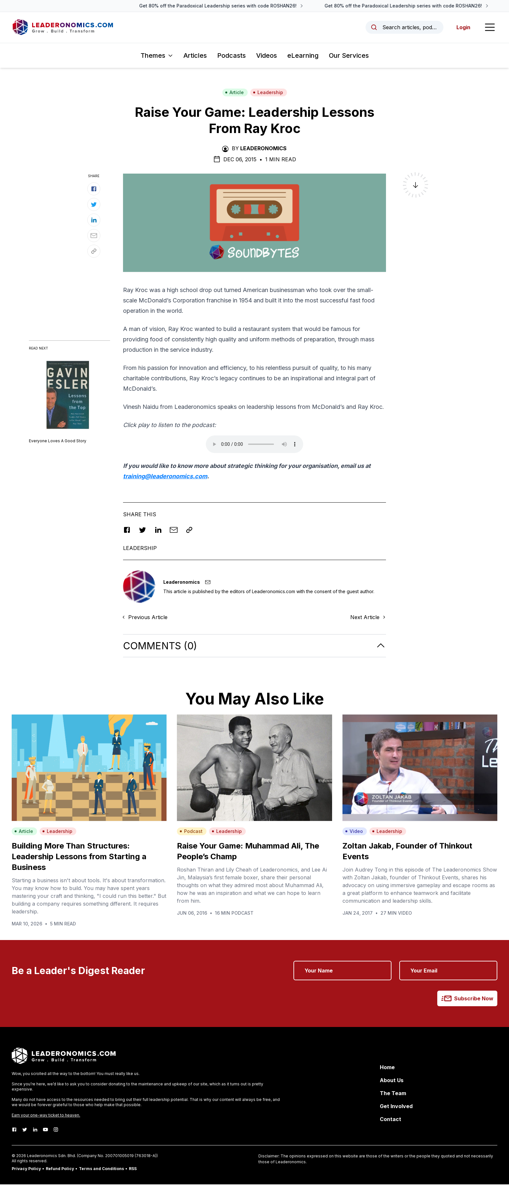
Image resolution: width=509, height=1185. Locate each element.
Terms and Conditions (101, 1169)
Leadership (268, 92)
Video (354, 832)
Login (463, 27)
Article (234, 92)
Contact (390, 1120)
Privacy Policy (26, 1169)
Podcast (191, 832)
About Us (391, 1081)
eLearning (302, 56)
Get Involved (396, 1107)
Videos (266, 56)
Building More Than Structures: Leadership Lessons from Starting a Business (79, 857)
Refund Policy (60, 1169)
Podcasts (231, 56)
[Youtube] (45, 1130)
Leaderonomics (263, 148)
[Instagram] (55, 1130)
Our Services (349, 56)
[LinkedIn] (35, 1130)
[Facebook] (14, 1130)
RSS (133, 1169)
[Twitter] (24, 1130)
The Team (393, 1094)
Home (387, 1068)
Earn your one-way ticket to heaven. (46, 1115)
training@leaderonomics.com (165, 476)
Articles (195, 56)
